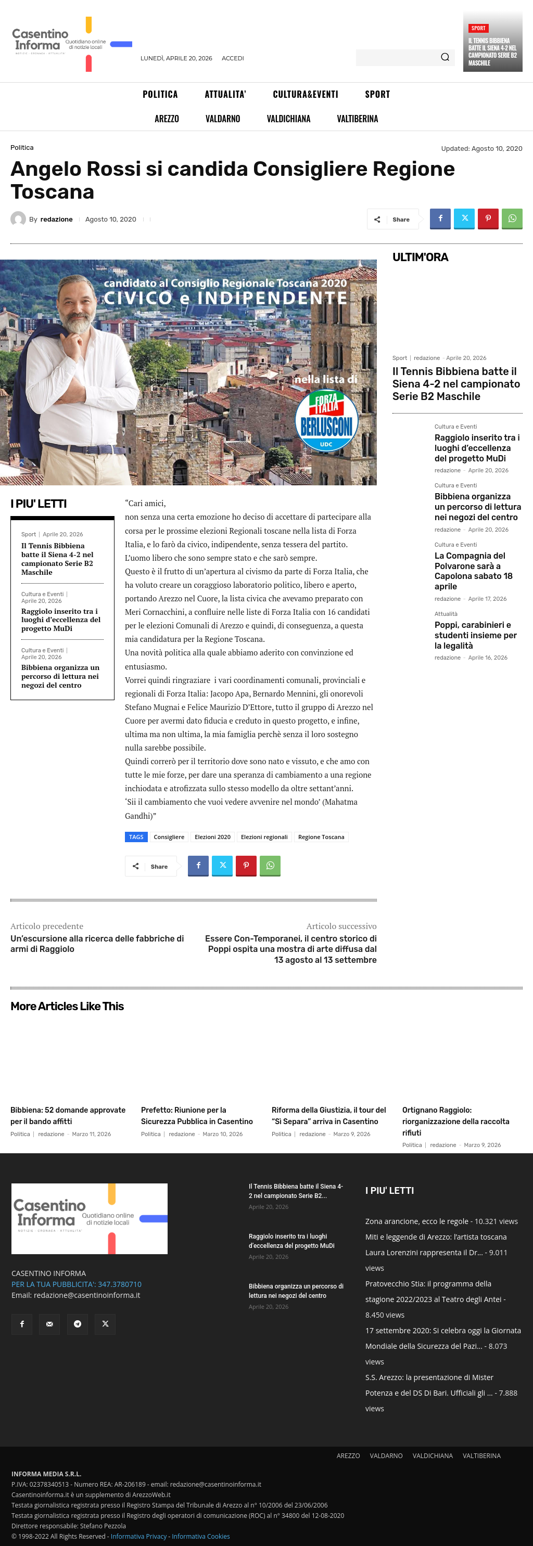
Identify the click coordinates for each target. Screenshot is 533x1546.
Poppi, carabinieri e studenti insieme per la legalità (474, 610)
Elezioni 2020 (213, 837)
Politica (22, 147)
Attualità (446, 591)
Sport (479, 28)
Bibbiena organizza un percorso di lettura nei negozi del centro (60, 676)
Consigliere (169, 837)
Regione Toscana (321, 837)
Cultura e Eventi (42, 594)
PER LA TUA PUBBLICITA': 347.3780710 (76, 1284)
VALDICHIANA (433, 1455)
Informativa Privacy (139, 1536)
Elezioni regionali (264, 837)
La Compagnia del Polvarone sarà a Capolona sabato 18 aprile (469, 550)
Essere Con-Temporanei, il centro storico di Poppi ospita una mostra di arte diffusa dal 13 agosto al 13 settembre (291, 949)
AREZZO (348, 1455)
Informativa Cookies (201, 1536)
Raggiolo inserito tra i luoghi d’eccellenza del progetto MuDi (60, 620)
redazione (57, 219)
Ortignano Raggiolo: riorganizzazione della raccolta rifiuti (451, 1121)
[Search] (445, 57)
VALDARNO (386, 1455)
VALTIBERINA (482, 1455)
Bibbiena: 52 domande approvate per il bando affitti (60, 1121)
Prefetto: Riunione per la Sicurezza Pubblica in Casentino (196, 1121)
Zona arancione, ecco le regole (416, 1221)
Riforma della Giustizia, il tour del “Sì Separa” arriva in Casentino (329, 1121)
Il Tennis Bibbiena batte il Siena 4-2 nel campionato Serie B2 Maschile (492, 51)
